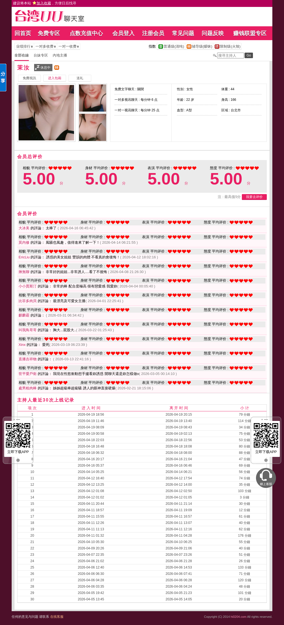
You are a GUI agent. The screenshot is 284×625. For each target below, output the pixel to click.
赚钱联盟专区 (250, 33)
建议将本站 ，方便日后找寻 (44, 3)
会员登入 (123, 33)
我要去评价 (254, 197)
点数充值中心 (86, 33)
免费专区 (49, 33)
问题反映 (213, 33)
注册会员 (153, 33)
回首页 (22, 33)
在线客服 (57, 617)
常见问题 (183, 33)
